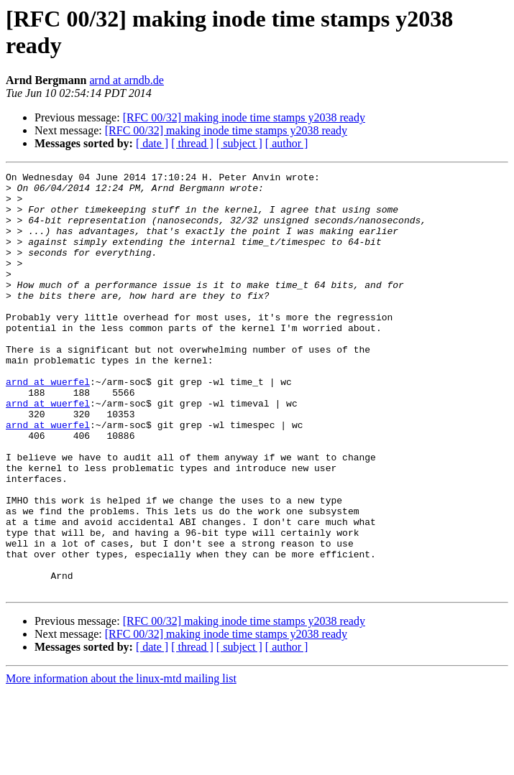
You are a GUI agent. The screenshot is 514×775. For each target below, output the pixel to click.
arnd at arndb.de (126, 80)
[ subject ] (239, 143)
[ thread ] (192, 143)
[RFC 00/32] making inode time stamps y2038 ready (244, 117)
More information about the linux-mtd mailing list (121, 762)
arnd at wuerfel (48, 424)
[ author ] (286, 143)
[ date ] (152, 143)
